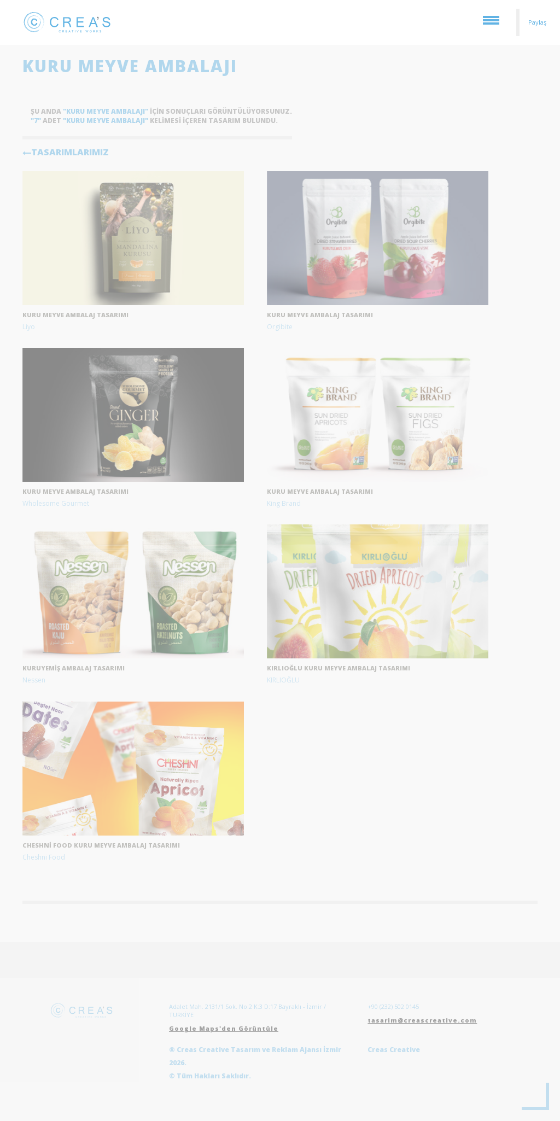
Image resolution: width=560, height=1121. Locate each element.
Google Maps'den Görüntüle (223, 1028)
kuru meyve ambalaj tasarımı (75, 315)
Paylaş (537, 22)
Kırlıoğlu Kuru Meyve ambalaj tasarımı (338, 668)
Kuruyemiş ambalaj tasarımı (73, 668)
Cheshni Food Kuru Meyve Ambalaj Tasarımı (101, 845)
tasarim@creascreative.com (422, 1020)
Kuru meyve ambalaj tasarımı (320, 315)
